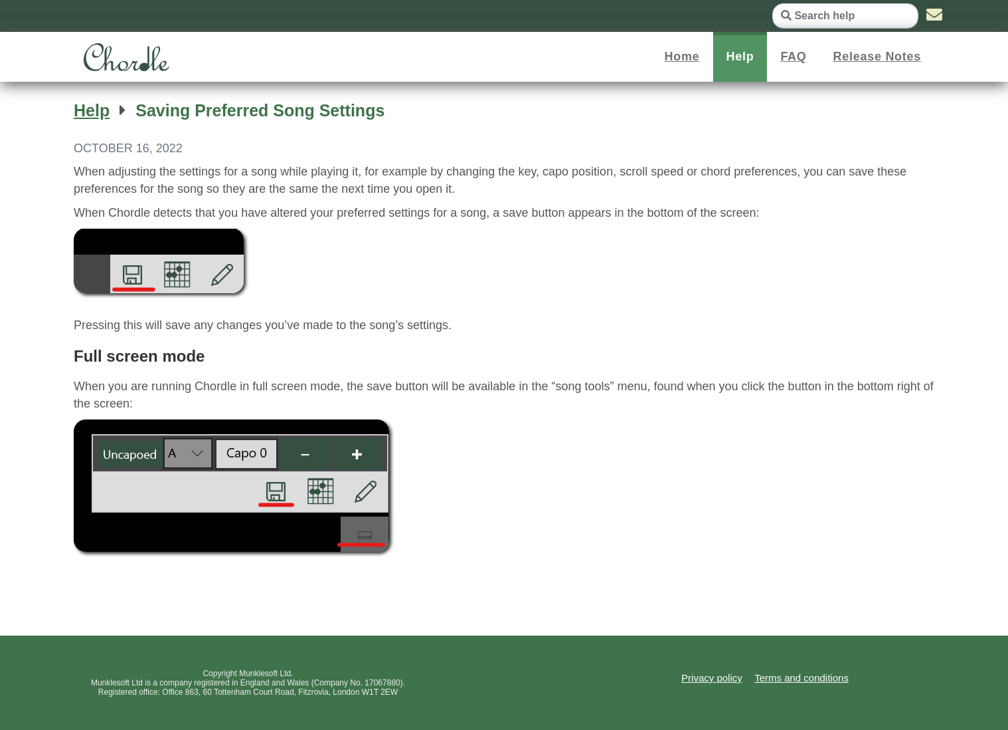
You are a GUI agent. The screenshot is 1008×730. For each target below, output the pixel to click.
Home (682, 56)
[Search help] (845, 16)
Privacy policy (711, 677)
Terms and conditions (801, 677)
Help (740, 56)
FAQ (793, 56)
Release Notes (877, 56)
